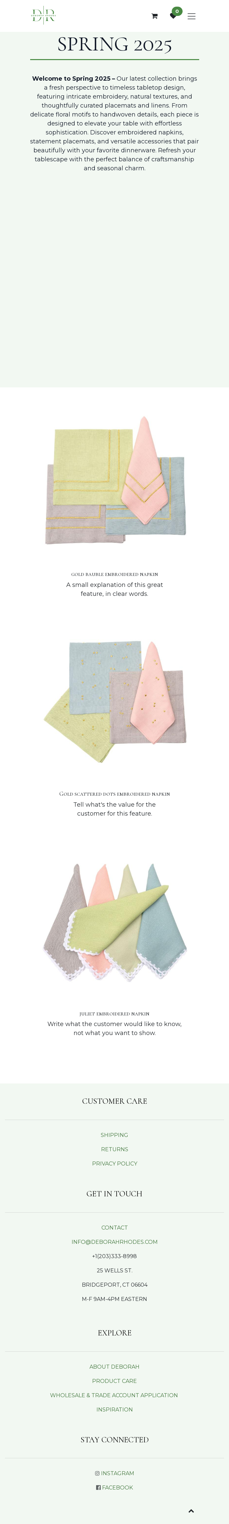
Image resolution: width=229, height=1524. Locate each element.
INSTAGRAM (117, 1473)
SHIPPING (114, 1135)
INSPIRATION (114, 1409)
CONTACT (114, 1228)
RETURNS (114, 1149)
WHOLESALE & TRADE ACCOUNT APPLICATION (114, 1395)
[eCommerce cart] (155, 16)
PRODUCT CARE (114, 1381)
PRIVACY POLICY (114, 1164)
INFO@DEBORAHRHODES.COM (115, 1242)
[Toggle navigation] (191, 16)
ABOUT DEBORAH (114, 1367)
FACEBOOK (117, 1487)
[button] (191, 1511)
